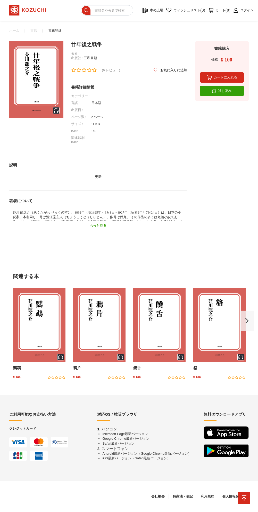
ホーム (14, 31)
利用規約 (207, 496)
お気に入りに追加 (170, 70)
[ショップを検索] (107, 10)
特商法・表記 (183, 496)
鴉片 (77, 368)
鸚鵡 (17, 368)
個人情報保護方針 (235, 496)
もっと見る (98, 225)
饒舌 (137, 368)
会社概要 (158, 496)
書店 (33, 31)
